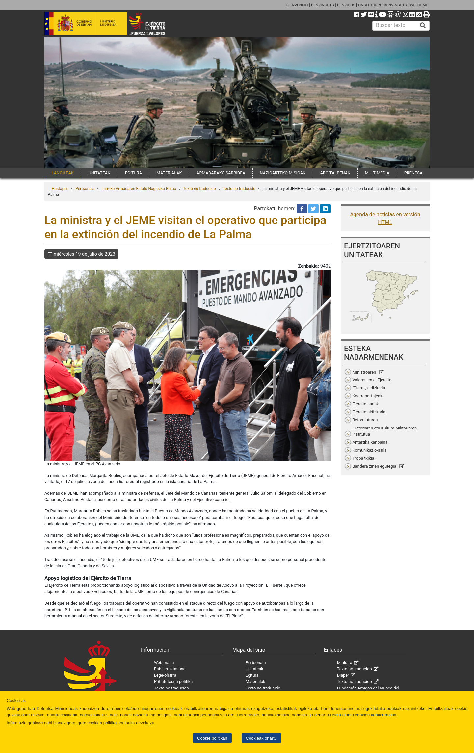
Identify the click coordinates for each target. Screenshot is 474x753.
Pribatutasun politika (173, 681)
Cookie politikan (212, 738)
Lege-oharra (165, 675)
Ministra (344, 662)
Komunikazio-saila (370, 450)
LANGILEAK (63, 172)
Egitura (252, 675)
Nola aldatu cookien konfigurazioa (364, 715)
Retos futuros (365, 419)
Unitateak (254, 668)
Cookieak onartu (261, 738)
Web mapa (164, 662)
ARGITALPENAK (335, 172)
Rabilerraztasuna (170, 668)
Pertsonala (84, 188)
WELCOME (419, 5)
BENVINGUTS (322, 5)
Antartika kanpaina (370, 442)
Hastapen (60, 188)
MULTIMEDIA (377, 172)
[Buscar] (423, 25)
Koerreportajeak (367, 395)
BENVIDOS (346, 5)
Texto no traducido (199, 188)
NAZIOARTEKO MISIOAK (282, 172)
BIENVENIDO (297, 5)
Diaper (343, 675)
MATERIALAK (169, 172)
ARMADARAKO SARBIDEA (221, 172)
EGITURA (133, 172)
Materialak (255, 681)
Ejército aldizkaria (369, 411)
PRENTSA (413, 172)
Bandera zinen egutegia (375, 466)
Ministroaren (365, 372)
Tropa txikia (363, 458)
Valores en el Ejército (372, 379)
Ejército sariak (366, 404)
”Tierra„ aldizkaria (369, 387)
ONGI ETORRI (369, 5)
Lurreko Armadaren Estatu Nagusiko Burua (138, 188)
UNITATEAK (99, 172)
